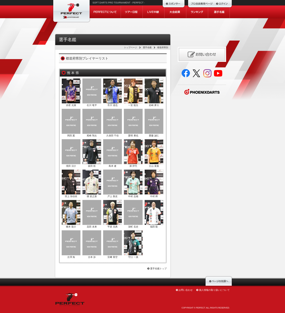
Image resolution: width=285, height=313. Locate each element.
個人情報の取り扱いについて (214, 290)
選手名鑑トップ (157, 268)
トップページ (130, 47)
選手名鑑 (147, 47)
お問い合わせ (185, 290)
